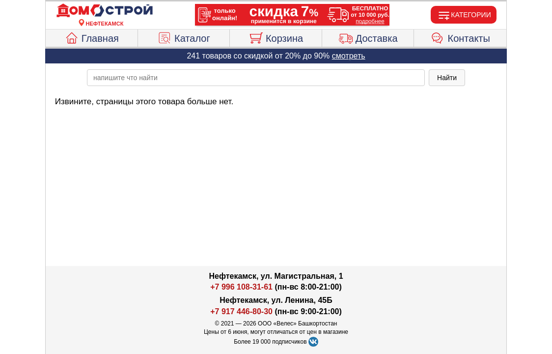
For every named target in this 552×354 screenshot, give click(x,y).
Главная (91, 37)
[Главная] (104, 11)
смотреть (348, 56)
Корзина (275, 37)
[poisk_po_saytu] (256, 77)
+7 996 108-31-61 (241, 287)
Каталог (183, 37)
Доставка (368, 37)
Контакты (460, 37)
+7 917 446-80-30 (241, 311)
